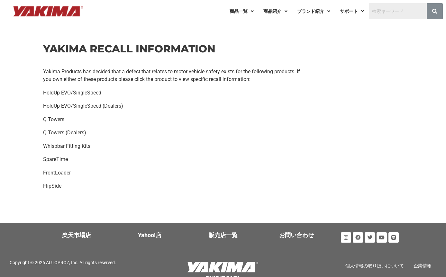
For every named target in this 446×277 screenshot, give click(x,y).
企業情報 (423, 263)
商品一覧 (242, 11)
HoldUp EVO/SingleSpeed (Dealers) (83, 105)
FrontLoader (57, 170)
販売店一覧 (223, 232)
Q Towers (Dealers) (64, 131)
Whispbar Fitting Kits (66, 144)
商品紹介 (275, 11)
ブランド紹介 (313, 11)
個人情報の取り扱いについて (374, 263)
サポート (352, 11)
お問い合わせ (296, 232)
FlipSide (52, 183)
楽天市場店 (76, 232)
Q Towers (53, 118)
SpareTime (55, 157)
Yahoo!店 (149, 232)
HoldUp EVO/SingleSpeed (72, 92)
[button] (242, 11)
